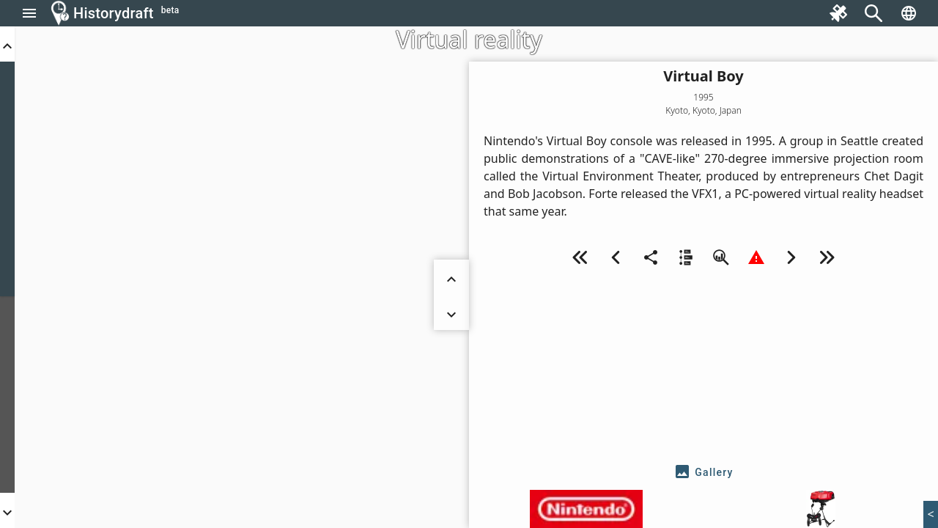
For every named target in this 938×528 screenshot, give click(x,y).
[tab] (703, 472)
